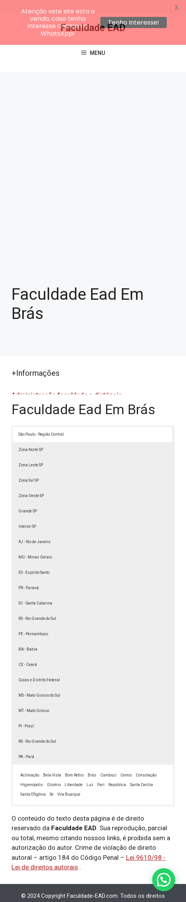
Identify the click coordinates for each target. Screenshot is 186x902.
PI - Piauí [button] (26, 711)
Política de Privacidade (73, 889)
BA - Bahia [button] (27, 635)
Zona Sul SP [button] (28, 466)
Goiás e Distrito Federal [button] (39, 665)
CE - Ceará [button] (27, 650)
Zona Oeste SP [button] (31, 481)
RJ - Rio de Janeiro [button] (34, 527)
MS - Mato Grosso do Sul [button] (39, 681)
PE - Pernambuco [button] (33, 619)
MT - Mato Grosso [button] (33, 696)
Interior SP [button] (27, 512)
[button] (163, 879)
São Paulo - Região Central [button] (41, 420)
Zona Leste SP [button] (30, 450)
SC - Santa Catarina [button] (35, 588)
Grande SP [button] (27, 496)
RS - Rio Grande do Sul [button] (37, 604)
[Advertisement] (93, 154)
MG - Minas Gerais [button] (35, 542)
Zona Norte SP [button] (30, 435)
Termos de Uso (126, 889)
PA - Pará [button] (26, 742)
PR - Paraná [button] (28, 573)
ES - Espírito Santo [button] (34, 558)
